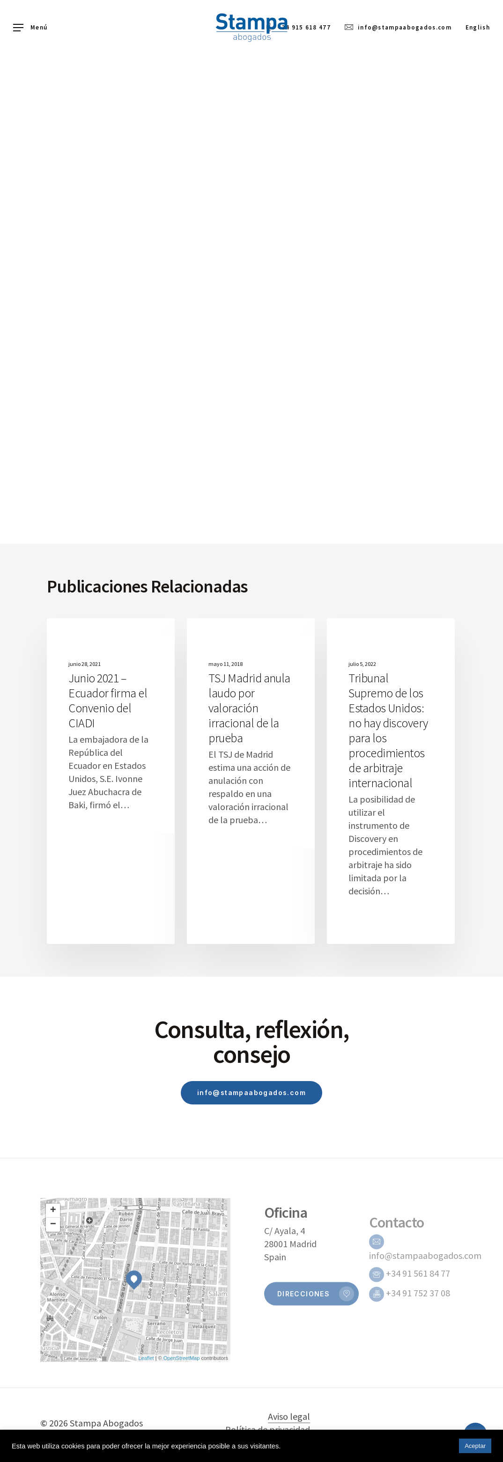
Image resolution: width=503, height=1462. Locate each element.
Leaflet (146, 1379)
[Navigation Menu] (30, 28)
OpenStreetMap (181, 1379)
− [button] (53, 1246)
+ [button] (53, 1232)
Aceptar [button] (475, 1445)
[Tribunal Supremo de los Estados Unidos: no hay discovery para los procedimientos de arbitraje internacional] (391, 781)
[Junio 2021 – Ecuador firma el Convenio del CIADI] (111, 781)
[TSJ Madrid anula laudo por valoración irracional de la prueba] (251, 781)
